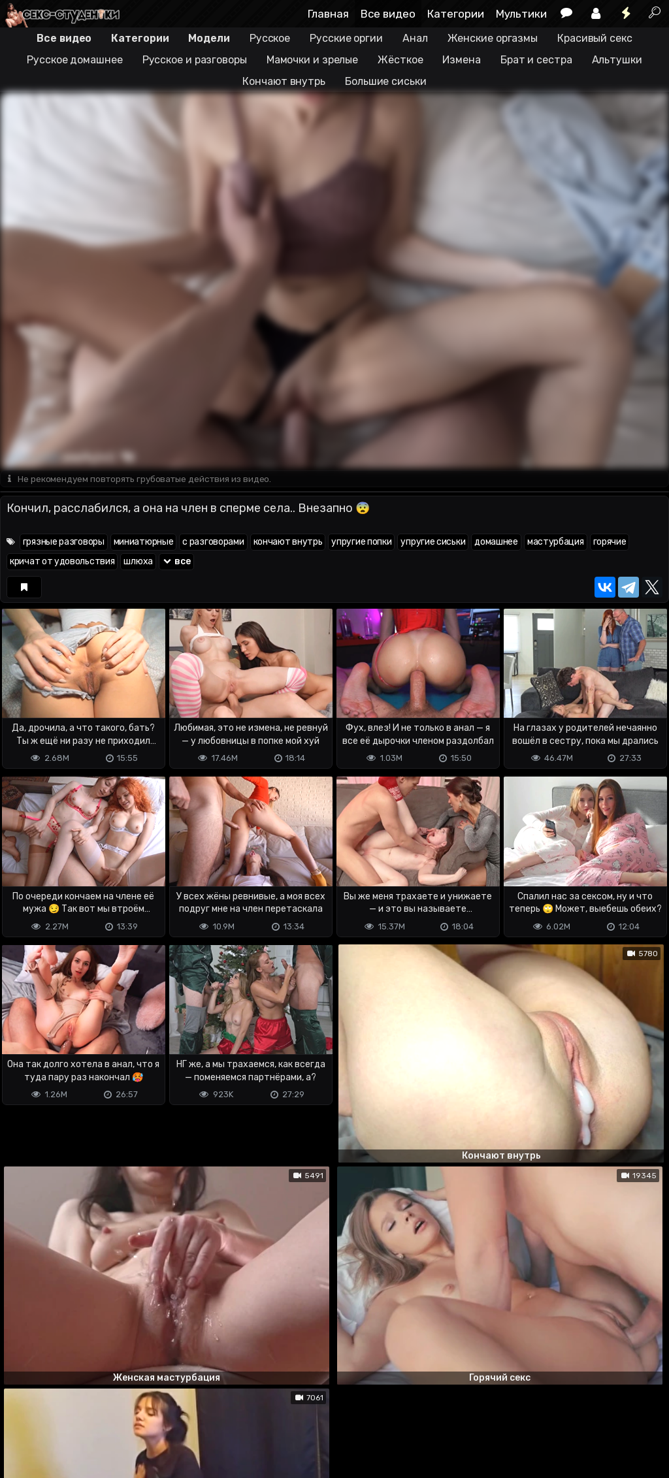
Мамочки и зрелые (312, 60)
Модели (208, 38)
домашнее (496, 542)
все (176, 562)
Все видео (388, 13)
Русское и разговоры (194, 60)
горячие (610, 542)
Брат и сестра (536, 60)
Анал (415, 38)
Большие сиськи (386, 81)
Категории (455, 13)
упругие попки (361, 542)
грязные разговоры (64, 542)
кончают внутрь (288, 542)
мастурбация (555, 542)
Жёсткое (400, 60)
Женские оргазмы (493, 38)
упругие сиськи (432, 542)
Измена (461, 60)
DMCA (20, 1416)
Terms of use (67, 1416)
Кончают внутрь (283, 81)
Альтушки (617, 60)
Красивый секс (594, 38)
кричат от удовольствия (62, 562)
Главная (328, 13)
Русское (270, 38)
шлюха (138, 562)
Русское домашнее (74, 60)
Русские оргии (346, 38)
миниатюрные (144, 542)
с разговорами (213, 542)
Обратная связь (136, 1416)
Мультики (521, 13)
